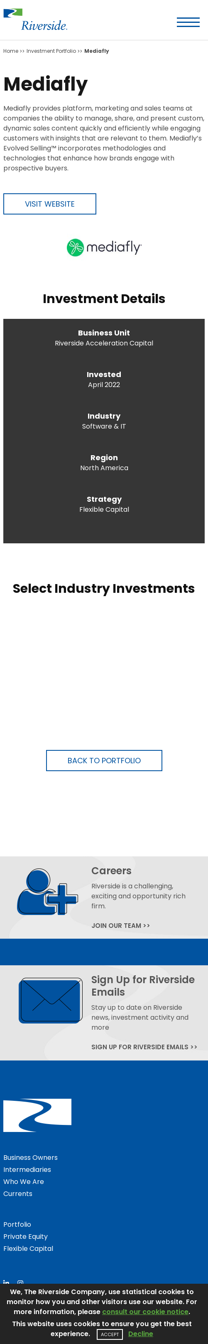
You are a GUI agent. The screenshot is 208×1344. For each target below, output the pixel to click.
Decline (140, 1334)
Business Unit (104, 333)
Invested (104, 374)
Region (104, 457)
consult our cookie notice (145, 1312)
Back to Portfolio (104, 760)
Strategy (104, 499)
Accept (110, 1334)
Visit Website (50, 204)
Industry (104, 416)
